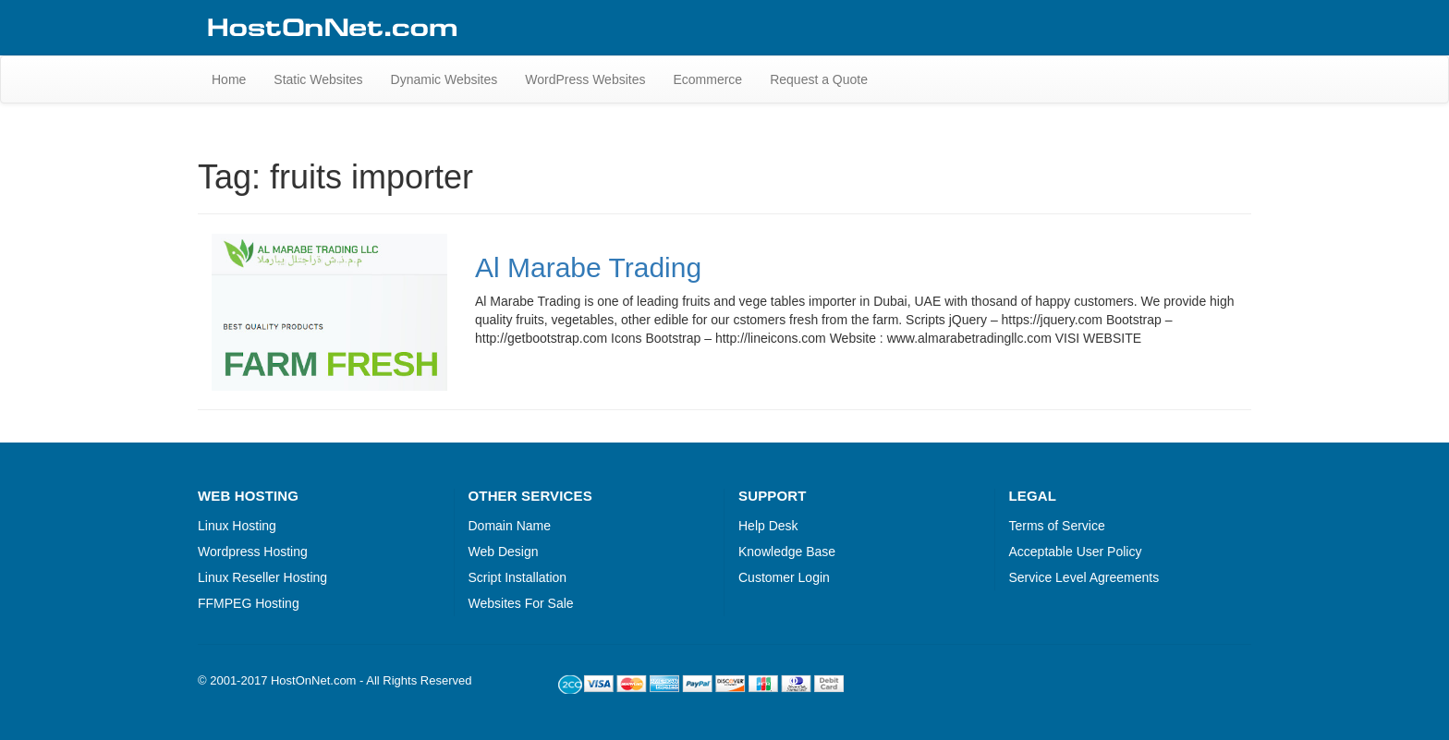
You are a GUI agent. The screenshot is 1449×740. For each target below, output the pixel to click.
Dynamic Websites (444, 79)
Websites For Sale (521, 603)
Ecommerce (707, 79)
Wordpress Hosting (253, 551)
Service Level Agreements (1084, 577)
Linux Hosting (237, 525)
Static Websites (318, 79)
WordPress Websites (585, 79)
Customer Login (784, 577)
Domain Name (510, 525)
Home (229, 79)
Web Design (504, 551)
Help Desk (768, 525)
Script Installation (518, 577)
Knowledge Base (786, 551)
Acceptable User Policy (1075, 551)
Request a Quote (819, 79)
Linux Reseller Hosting (262, 577)
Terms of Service (1057, 525)
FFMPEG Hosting (248, 603)
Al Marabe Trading (588, 267)
